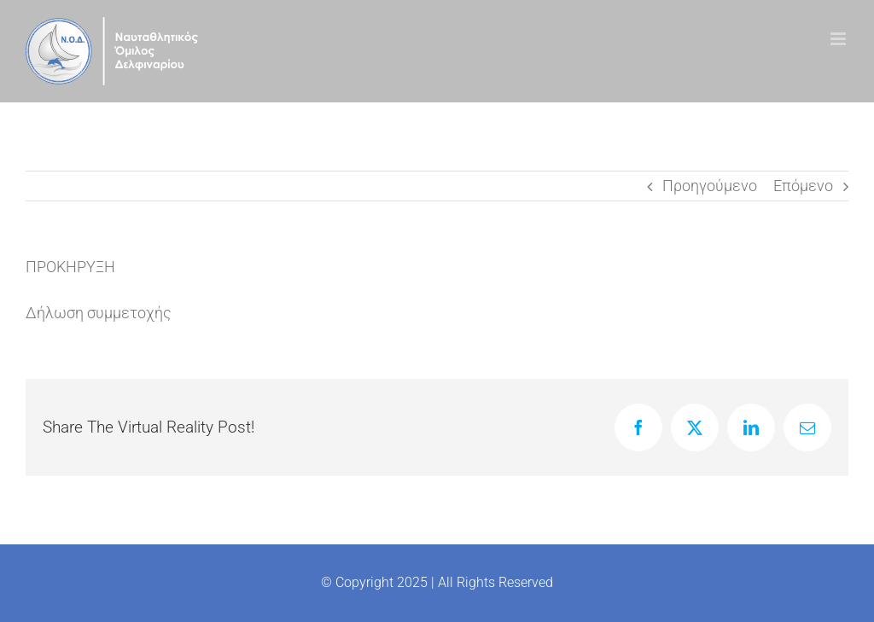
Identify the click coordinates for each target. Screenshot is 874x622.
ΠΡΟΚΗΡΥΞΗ (70, 267)
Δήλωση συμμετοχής (99, 313)
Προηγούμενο (709, 186)
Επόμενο (803, 186)
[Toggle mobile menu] (839, 39)
